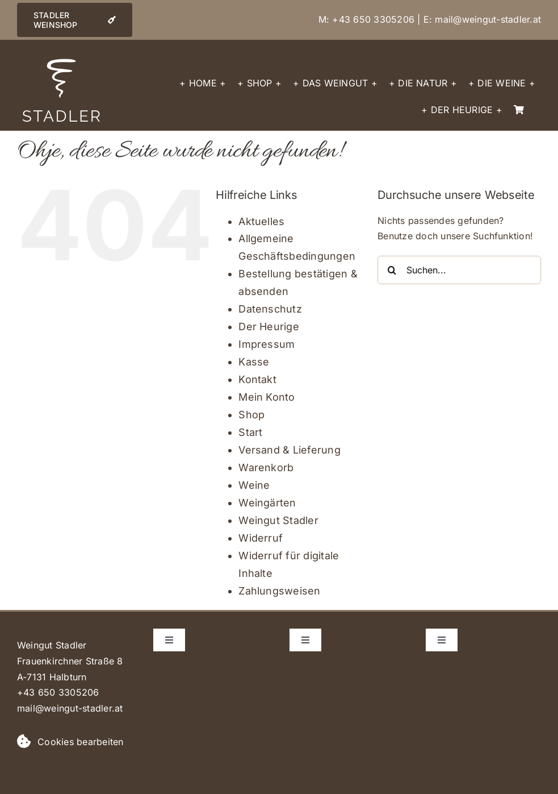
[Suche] (391, 270)
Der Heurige (268, 326)
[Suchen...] (459, 270)
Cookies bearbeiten (80, 741)
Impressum (266, 344)
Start (250, 432)
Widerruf (260, 538)
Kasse (253, 362)
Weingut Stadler (278, 520)
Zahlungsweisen (279, 591)
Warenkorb (265, 467)
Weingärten (267, 503)
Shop (251, 415)
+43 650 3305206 (373, 19)
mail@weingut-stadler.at (488, 19)
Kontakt (257, 379)
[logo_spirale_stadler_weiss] (61, 61)
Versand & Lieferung (289, 450)
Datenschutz (270, 309)
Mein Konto (266, 397)
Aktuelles (261, 221)
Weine (254, 485)
